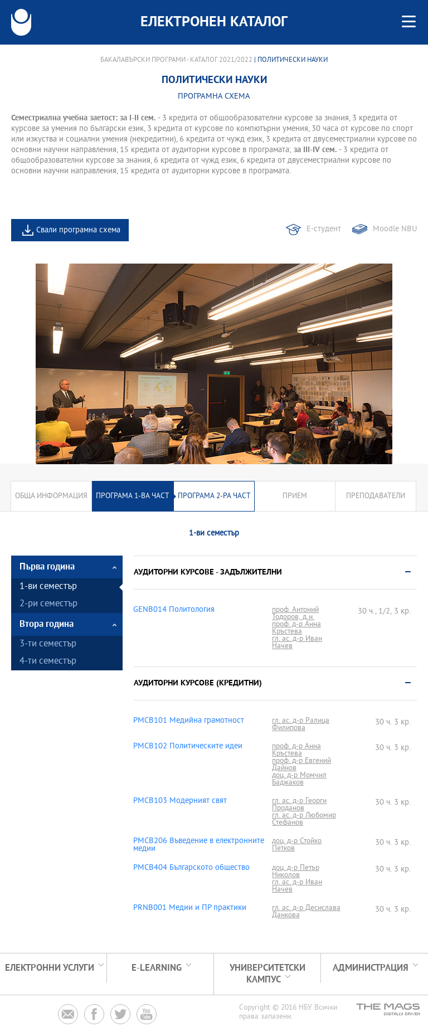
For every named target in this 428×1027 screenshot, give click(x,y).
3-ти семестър (48, 644)
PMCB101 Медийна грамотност (188, 721)
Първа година (47, 567)
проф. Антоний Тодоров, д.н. (295, 613)
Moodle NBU (395, 229)
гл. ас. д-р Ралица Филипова (300, 724)
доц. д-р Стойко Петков (297, 845)
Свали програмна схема (78, 230)
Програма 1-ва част (132, 496)
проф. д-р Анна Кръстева (296, 628)
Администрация (370, 968)
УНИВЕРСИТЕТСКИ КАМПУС (267, 974)
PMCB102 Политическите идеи (187, 747)
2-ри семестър (48, 604)
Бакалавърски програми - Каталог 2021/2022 (176, 60)
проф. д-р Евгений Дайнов (301, 764)
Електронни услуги (49, 968)
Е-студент (324, 229)
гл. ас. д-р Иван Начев (297, 642)
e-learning (157, 968)
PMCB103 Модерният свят (180, 801)
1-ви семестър (48, 587)
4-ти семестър (48, 662)
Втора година (47, 624)
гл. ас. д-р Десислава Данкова (306, 911)
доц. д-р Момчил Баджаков (299, 779)
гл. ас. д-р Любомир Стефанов (304, 819)
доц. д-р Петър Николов (295, 871)
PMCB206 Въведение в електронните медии (198, 845)
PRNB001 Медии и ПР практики (189, 908)
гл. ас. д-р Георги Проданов (299, 804)
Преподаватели (375, 496)
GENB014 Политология (174, 610)
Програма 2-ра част (214, 496)
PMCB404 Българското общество (191, 868)
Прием (295, 496)
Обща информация (51, 496)
